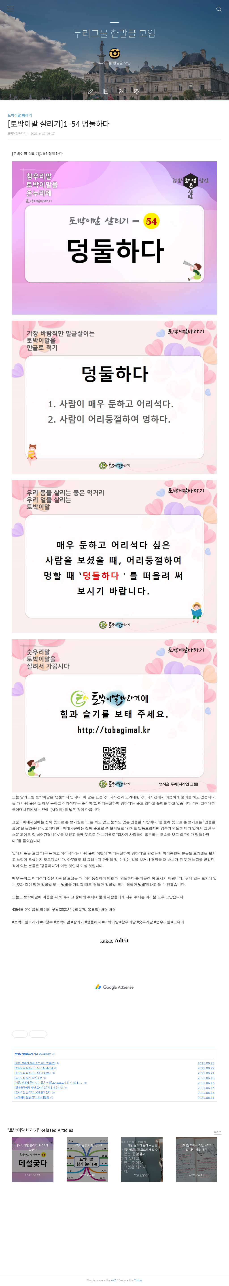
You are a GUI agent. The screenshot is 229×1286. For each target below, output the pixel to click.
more (217, 1132)
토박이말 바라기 (20, 115)
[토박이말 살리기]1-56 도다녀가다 (34, 1068)
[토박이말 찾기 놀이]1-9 (28, 1077)
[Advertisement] (114, 987)
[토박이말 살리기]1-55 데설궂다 (33, 1072)
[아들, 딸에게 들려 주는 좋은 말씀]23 (35, 1063)
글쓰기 (91, 91)
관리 (137, 91)
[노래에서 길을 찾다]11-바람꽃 (32, 1097)
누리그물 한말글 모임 (114, 34)
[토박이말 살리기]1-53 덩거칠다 (33, 1092)
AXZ (113, 1280)
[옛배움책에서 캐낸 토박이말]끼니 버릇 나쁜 (39, 1087)
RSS (122, 91)
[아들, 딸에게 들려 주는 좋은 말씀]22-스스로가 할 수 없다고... (49, 1082)
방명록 (106, 91)
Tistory (138, 1280)
